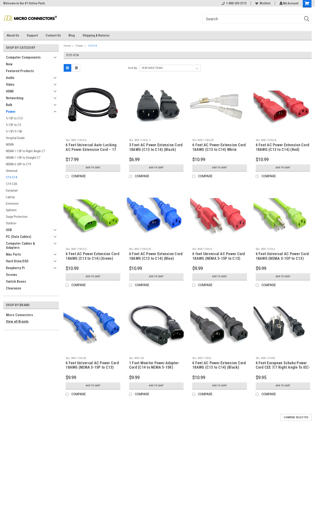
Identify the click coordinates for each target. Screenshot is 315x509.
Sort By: (133, 68)
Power (11, 112)
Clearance (13, 288)
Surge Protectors (17, 217)
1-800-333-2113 (233, 3)
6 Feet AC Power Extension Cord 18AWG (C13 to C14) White (219, 147)
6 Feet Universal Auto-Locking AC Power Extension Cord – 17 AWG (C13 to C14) (91, 149)
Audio (10, 78)
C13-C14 (11, 177)
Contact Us (53, 35)
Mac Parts (13, 254)
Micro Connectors (19, 315)
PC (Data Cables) (18, 237)
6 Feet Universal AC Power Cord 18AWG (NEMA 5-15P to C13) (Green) (282, 258)
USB (9, 230)
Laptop (10, 197)
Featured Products (20, 71)
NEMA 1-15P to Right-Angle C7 (25, 151)
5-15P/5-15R (14, 131)
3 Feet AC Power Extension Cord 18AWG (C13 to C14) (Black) (156, 147)
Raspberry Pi (15, 268)
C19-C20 (11, 184)
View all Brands (17, 321)
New (9, 64)
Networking (14, 98)
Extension (12, 204)
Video (10, 84)
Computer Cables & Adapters (20, 245)
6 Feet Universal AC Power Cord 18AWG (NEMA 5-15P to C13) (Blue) (92, 367)
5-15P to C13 (14, 118)
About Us (13, 35)
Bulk (9, 105)
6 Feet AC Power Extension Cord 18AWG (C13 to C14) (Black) (219, 365)
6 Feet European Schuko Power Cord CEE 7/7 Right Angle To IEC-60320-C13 (283, 367)
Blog (71, 35)
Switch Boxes (16, 281)
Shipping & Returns (95, 35)
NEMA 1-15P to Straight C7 (23, 158)
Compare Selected (296, 417)
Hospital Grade (15, 138)
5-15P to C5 (13, 125)
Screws (11, 275)
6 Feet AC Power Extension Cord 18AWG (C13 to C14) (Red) (282, 147)
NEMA (10, 144)
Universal (11, 171)
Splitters (11, 210)
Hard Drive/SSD (17, 261)
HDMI (10, 91)
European (12, 190)
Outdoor (11, 223)
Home (67, 45)
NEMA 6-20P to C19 (18, 164)
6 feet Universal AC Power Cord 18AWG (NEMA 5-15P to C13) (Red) (218, 258)
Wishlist (262, 3)
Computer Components (23, 57)
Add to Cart (93, 167)
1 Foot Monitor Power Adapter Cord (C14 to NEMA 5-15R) (154, 365)
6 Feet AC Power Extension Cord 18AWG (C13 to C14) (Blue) (156, 256)
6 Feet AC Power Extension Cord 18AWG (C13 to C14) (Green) (92, 256)
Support (32, 35)
